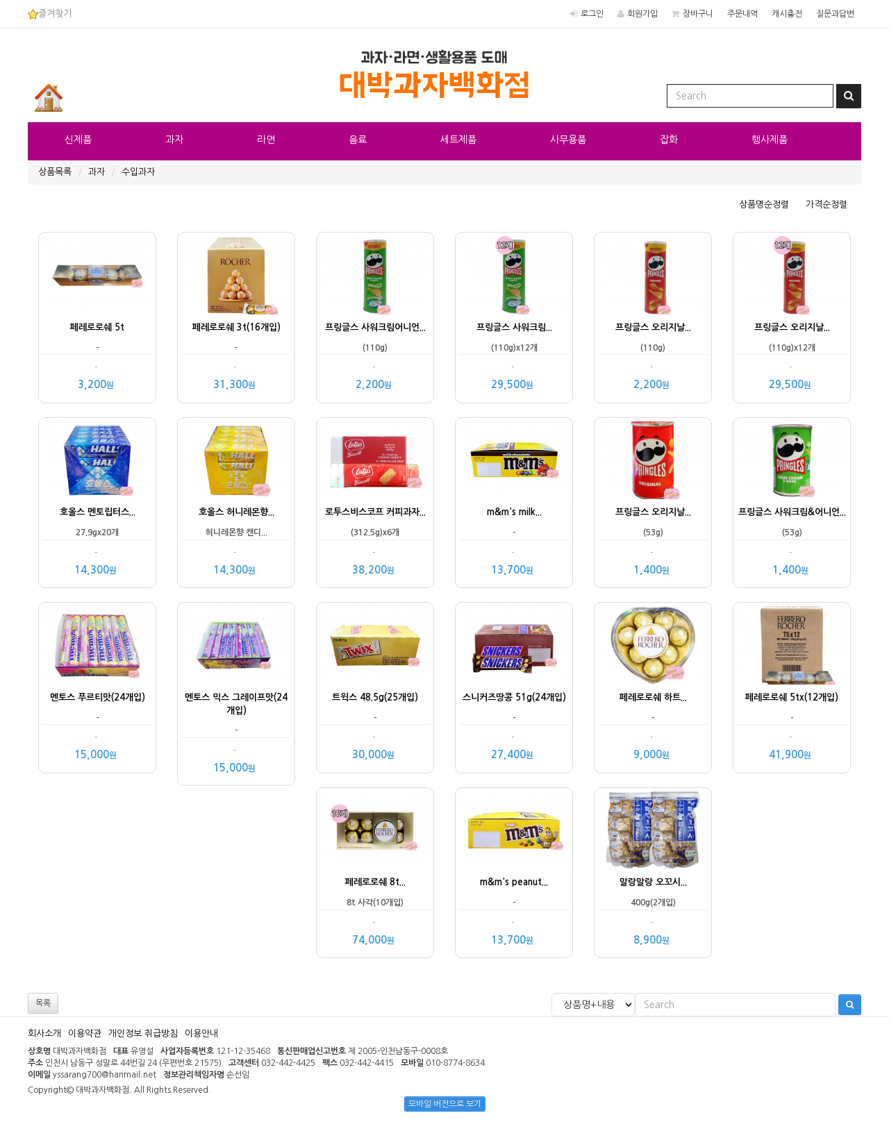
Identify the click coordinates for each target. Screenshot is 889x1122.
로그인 (592, 14)
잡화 (669, 139)
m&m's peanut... (514, 882)
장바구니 (698, 14)
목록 (43, 1003)
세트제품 (458, 139)
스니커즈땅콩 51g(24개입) (514, 697)
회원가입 (642, 14)
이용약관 (84, 1033)
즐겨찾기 (50, 13)
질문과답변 (835, 14)
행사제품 (769, 139)
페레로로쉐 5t (97, 327)
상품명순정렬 (764, 204)
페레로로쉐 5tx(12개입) (791, 697)
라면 (266, 139)
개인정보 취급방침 (143, 1033)
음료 (358, 139)
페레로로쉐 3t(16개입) (236, 327)
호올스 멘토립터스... (97, 512)
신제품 (78, 139)
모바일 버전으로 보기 (444, 1104)
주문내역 (742, 14)
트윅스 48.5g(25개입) (375, 697)
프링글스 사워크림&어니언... (792, 512)
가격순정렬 (826, 204)
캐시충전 (787, 14)
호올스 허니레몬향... (236, 512)
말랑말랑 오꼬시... (653, 882)
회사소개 (44, 1033)
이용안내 (201, 1033)
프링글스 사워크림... (514, 327)
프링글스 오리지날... (653, 327)
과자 (174, 139)
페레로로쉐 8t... (375, 882)
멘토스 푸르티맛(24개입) (97, 697)
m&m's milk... (514, 512)
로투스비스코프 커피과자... (375, 512)
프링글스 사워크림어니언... (375, 327)
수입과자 (138, 171)
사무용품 (568, 139)
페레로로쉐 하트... (653, 697)
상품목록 (55, 171)
